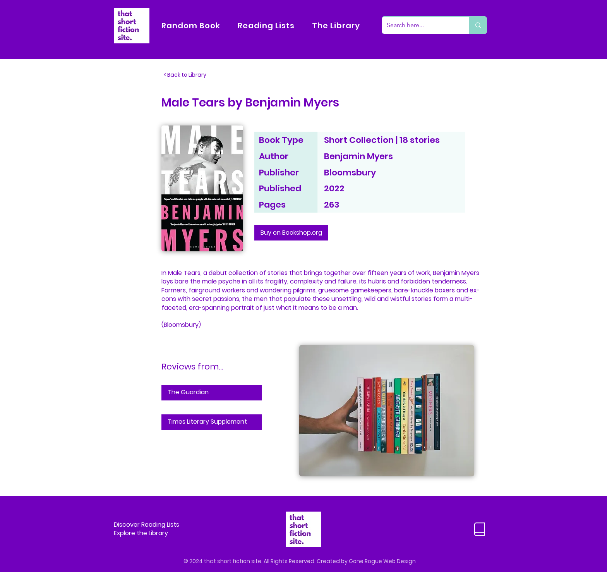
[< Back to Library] (189, 75)
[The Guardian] (211, 392)
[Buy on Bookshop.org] (291, 232)
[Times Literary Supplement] (211, 422)
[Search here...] (420, 25)
